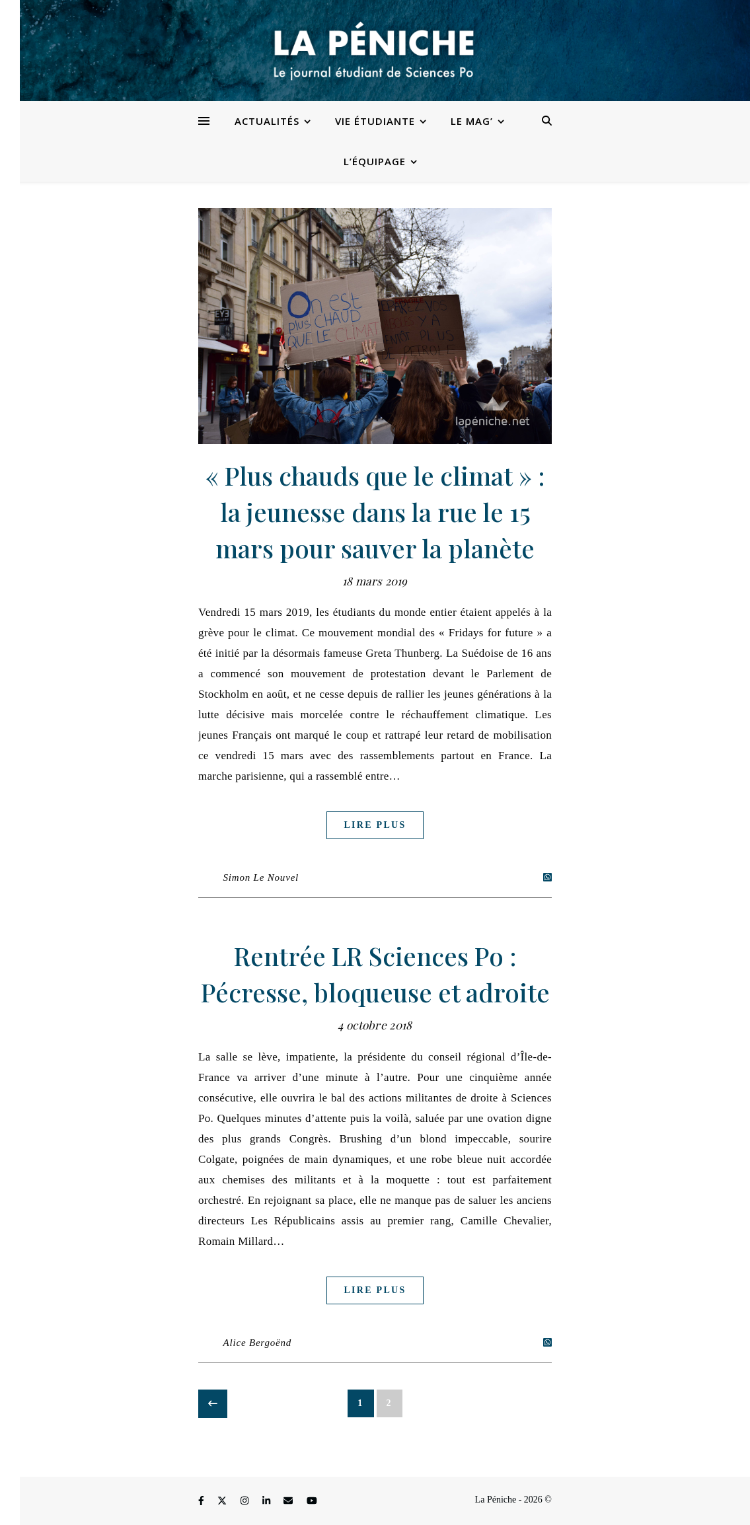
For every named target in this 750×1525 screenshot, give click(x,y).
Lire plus (375, 825)
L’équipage (375, 161)
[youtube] (312, 1501)
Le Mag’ (472, 121)
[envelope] (289, 1501)
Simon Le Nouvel (261, 877)
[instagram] (246, 1501)
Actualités (267, 121)
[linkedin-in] (267, 1501)
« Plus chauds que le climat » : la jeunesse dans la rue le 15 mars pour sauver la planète (375, 512)
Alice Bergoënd (257, 1342)
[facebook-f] (202, 1501)
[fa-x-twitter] (223, 1501)
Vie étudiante (375, 121)
